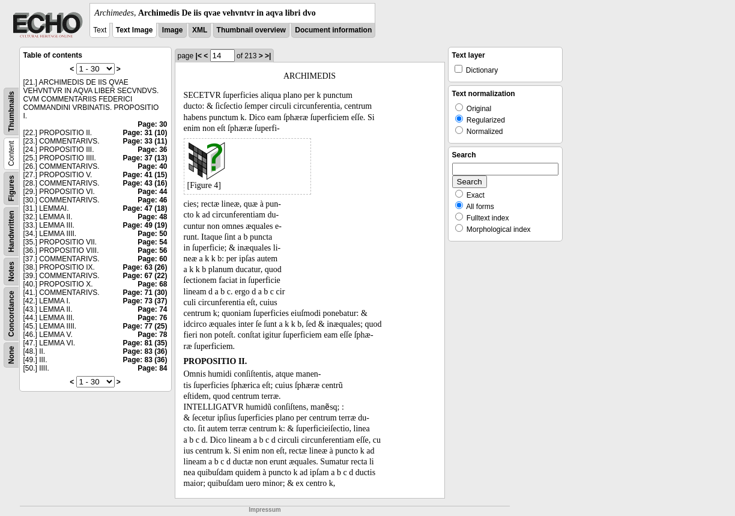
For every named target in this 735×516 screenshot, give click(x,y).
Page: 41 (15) (144, 175)
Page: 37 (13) (144, 158)
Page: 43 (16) (144, 183)
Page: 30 (152, 124)
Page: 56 (152, 250)
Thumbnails (11, 111)
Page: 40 (152, 166)
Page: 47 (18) (144, 208)
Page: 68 (152, 284)
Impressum (264, 509)
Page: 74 (152, 309)
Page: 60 (152, 259)
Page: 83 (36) (144, 351)
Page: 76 (152, 318)
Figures (11, 188)
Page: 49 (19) (144, 225)
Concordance (11, 314)
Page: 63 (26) (144, 267)
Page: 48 (152, 217)
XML (199, 30)
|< (199, 56)
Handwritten (11, 231)
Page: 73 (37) (144, 301)
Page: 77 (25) (144, 326)
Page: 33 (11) (144, 141)
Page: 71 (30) (144, 292)
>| (268, 56)
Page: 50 (152, 233)
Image (172, 30)
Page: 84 (152, 368)
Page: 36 (152, 149)
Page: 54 (152, 242)
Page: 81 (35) (144, 343)
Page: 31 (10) (144, 133)
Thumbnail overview (251, 30)
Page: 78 (152, 334)
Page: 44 (152, 191)
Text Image (134, 30)
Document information (333, 30)
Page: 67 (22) (144, 276)
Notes (11, 271)
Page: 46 (152, 200)
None (11, 355)
